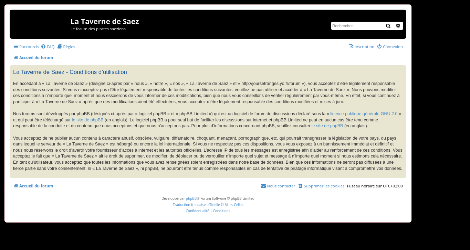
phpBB (191, 198)
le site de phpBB (88, 120)
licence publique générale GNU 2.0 (363, 113)
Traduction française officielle (196, 204)
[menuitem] (47, 46)
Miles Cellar (233, 204)
